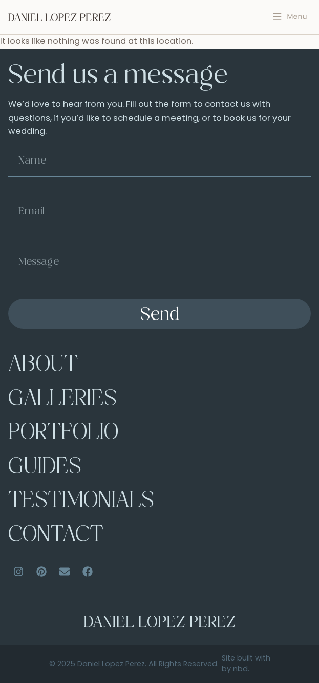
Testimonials (81, 502)
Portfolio (63, 434)
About (43, 366)
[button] (290, 17)
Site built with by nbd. (246, 663)
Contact (55, 536)
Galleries (62, 400)
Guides (44, 468)
